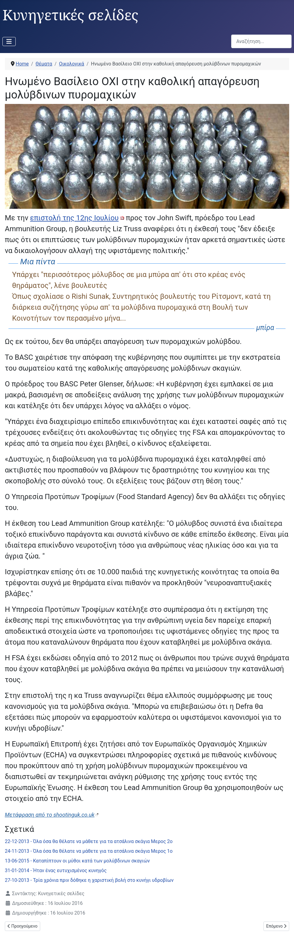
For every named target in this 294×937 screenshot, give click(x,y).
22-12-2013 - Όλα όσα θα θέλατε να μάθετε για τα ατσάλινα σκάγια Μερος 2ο (89, 841)
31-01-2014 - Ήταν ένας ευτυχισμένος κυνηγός (56, 870)
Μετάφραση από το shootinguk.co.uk (50, 815)
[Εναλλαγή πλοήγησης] (9, 41)
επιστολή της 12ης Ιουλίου (74, 218)
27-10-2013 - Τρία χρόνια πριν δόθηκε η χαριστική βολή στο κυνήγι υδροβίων (89, 880)
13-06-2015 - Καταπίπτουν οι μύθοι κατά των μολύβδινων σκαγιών (77, 861)
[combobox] (261, 41)
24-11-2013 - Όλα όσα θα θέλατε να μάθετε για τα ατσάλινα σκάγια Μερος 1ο (89, 851)
